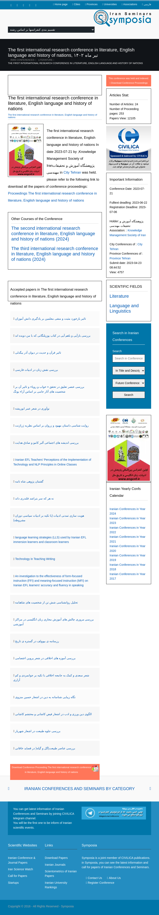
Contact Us (95, 878)
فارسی (147, 4)
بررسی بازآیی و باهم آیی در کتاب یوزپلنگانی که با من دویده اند (52, 335)
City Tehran (72, 172)
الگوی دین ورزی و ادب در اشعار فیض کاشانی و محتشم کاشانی (53, 714)
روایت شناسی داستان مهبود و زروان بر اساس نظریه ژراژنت (52, 425)
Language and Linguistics (124, 308)
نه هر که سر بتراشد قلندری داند (34, 498)
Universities (110, 4)
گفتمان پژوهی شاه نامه (29, 481)
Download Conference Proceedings (129, 83)
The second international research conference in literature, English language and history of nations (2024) (53, 234)
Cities (77, 4)
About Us (115, 878)
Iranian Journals (55, 864)
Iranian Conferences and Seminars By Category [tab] (79, 788)
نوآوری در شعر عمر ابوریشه (32, 408)
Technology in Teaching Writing (35, 559)
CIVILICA (127, 857)
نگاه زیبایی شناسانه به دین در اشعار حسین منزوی (45, 697)
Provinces (92, 4)
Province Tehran (120, 258)
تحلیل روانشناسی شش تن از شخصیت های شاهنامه (46, 602)
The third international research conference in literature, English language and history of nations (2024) (54, 254)
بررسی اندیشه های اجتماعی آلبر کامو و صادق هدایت (46, 442)
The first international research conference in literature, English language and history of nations (75, 63)
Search (117, 351)
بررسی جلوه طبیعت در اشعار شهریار (37, 731)
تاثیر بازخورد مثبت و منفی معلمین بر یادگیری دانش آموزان (50, 318)
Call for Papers (17, 876)
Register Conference (101, 882)
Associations (130, 4)
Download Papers (56, 857)
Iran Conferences (22, 60)
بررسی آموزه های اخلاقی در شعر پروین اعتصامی (45, 658)
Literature (45, 60)
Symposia (67, 906)
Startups (13, 882)
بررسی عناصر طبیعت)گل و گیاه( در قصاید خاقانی (45, 748)
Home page (61, 4)
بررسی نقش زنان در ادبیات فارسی (36, 369)
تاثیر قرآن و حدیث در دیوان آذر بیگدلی (38, 352)
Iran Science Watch (20, 869)
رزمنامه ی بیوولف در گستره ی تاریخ (37, 641)
